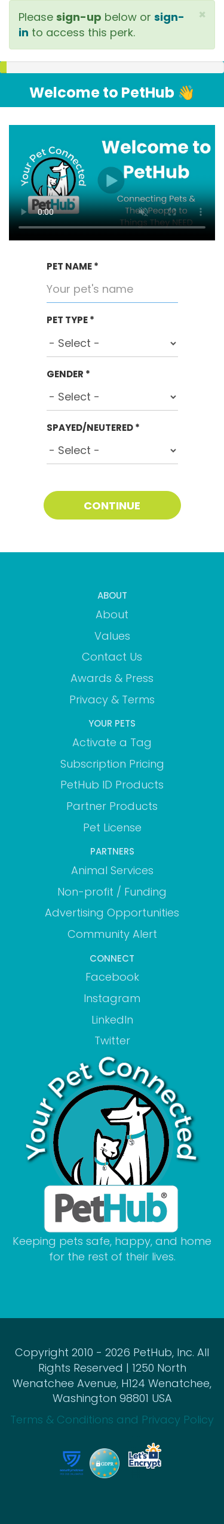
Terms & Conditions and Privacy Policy (112, 1419)
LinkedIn (112, 1019)
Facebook (112, 976)
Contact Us (112, 656)
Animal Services (112, 870)
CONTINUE (112, 505)
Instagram (112, 998)
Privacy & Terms (112, 699)
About (112, 614)
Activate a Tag (112, 742)
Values (112, 635)
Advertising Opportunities (112, 912)
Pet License (112, 827)
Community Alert (112, 934)
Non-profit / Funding (112, 891)
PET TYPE (70, 320)
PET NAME (73, 266)
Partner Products (112, 806)
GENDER (68, 374)
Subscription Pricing (112, 763)
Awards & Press (112, 678)
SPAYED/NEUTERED (93, 427)
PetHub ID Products (112, 784)
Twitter (112, 1040)
